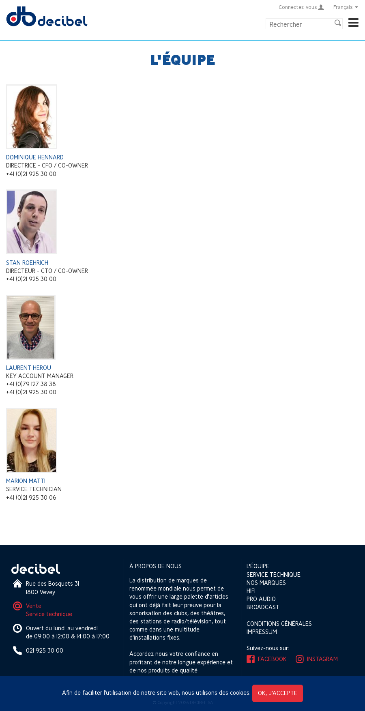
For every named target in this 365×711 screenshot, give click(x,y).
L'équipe (258, 566)
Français (346, 7)
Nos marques (266, 582)
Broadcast (263, 607)
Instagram (322, 658)
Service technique (49, 613)
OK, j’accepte (277, 693)
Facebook (272, 658)
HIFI (251, 590)
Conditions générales (279, 623)
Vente (33, 605)
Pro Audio (261, 598)
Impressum (262, 631)
